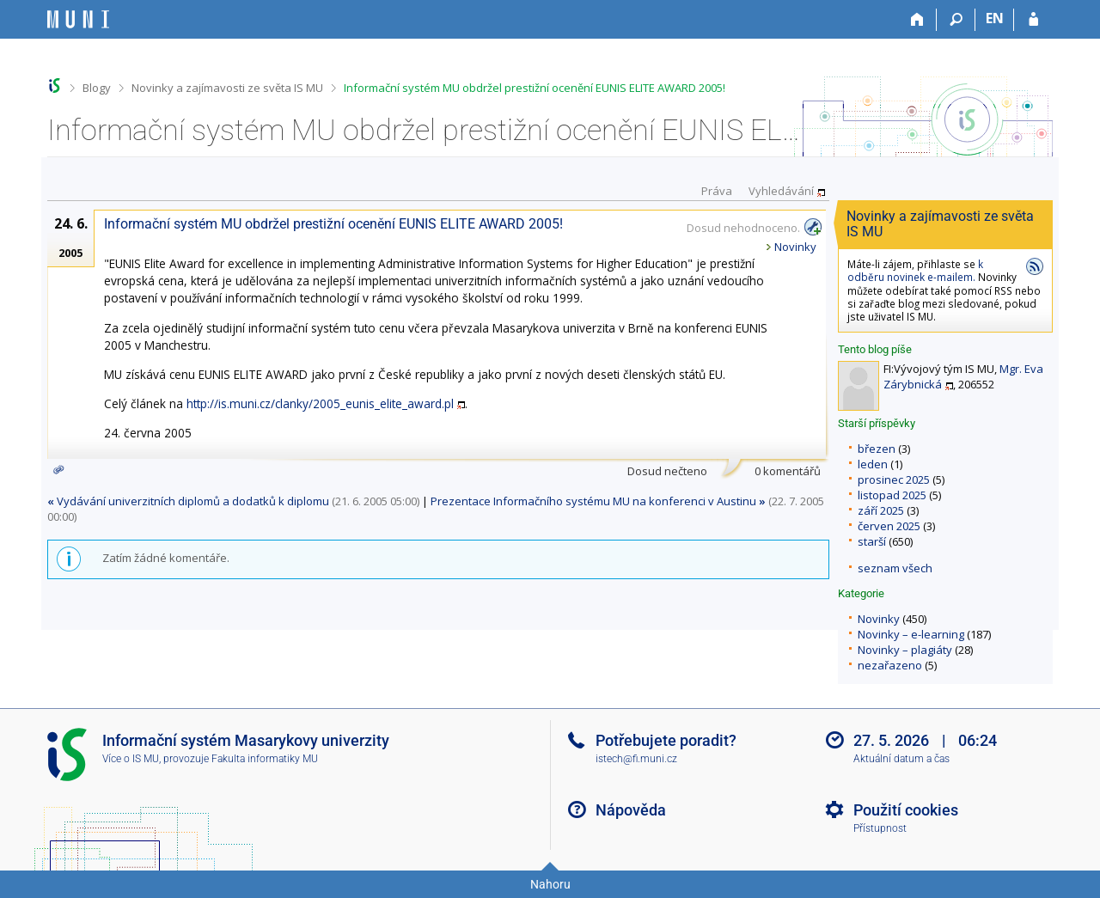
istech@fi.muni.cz (636, 759)
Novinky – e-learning (911, 634)
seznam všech (895, 568)
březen (876, 448)
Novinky (879, 618)
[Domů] (917, 20)
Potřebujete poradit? (666, 740)
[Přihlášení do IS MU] (1033, 20)
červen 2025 (889, 526)
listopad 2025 (892, 495)
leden (873, 464)
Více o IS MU (130, 759)
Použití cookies (905, 810)
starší (872, 541)
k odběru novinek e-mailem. (915, 270)
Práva (716, 191)
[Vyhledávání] (956, 20)
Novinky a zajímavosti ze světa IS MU (227, 87)
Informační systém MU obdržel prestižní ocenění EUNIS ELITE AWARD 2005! (534, 87)
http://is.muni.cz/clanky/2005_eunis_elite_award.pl (320, 403)
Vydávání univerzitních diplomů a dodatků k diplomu (188, 501)
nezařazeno (890, 665)
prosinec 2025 (894, 479)
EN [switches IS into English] (995, 18)
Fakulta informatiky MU (264, 759)
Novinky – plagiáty (905, 649)
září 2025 (881, 510)
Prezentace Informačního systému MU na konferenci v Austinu (598, 501)
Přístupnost (880, 828)
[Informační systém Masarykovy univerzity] (78, 19)
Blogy (96, 87)
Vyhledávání (781, 191)
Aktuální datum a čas (901, 759)
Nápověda (631, 810)
